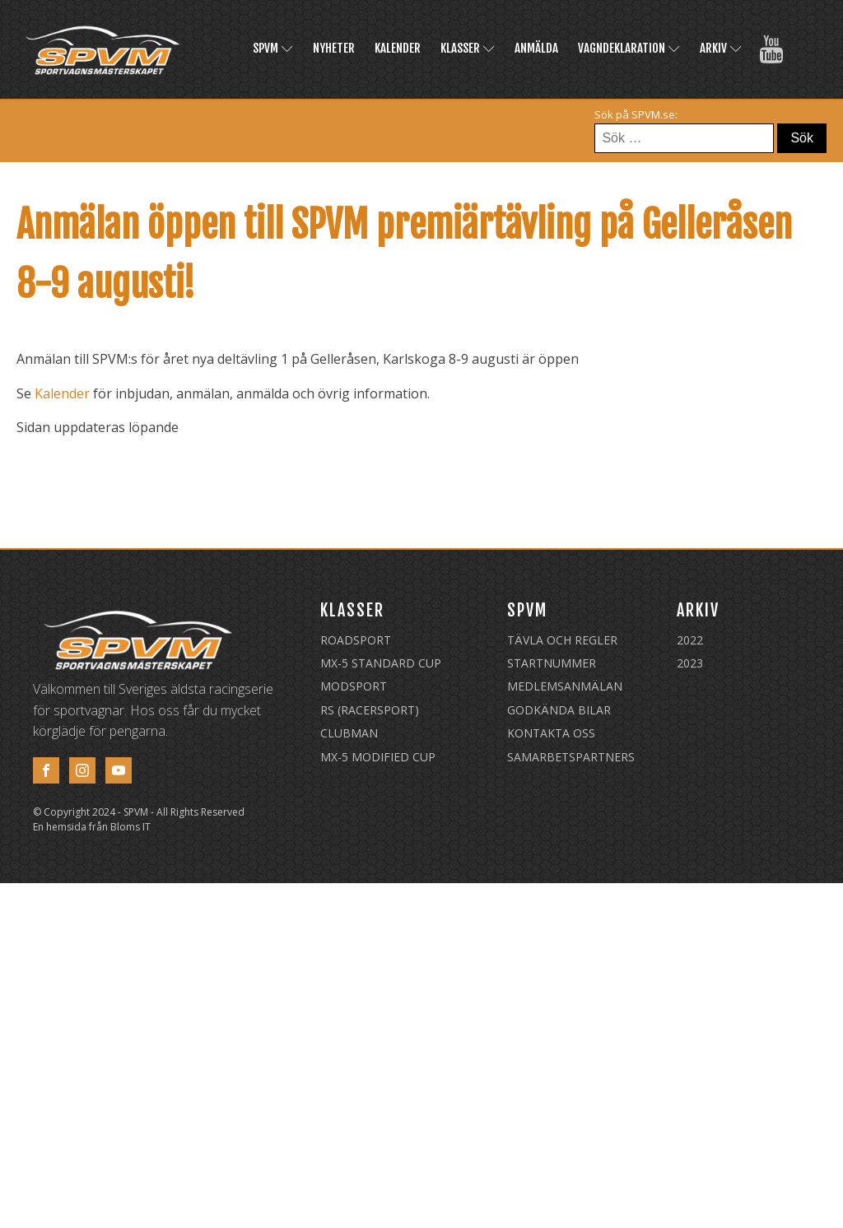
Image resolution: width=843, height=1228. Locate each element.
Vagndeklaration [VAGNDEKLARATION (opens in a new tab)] (629, 48)
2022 (690, 640)
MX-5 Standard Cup (380, 663)
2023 (690, 663)
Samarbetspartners (571, 757)
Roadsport (355, 640)
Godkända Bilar (559, 710)
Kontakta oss (551, 733)
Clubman (349, 733)
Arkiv (721, 48)
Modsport (353, 686)
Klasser (467, 48)
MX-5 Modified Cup (377, 757)
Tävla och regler (562, 640)
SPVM (273, 48)
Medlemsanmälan (564, 686)
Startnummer (551, 663)
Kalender (398, 48)
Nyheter (334, 48)
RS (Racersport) (369, 710)
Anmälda (536, 48)
